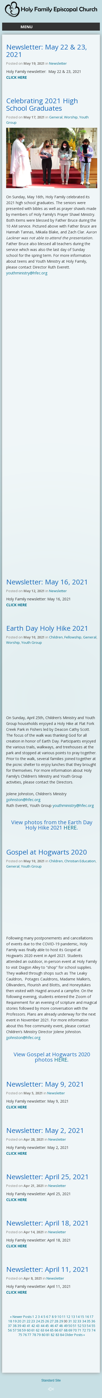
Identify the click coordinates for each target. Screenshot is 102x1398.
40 (24, 1325)
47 (56, 1325)
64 (47, 1330)
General (55, 117)
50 (70, 1325)
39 (19, 1325)
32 (75, 1321)
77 (29, 1335)
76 (25, 1335)
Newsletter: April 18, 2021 (47, 1223)
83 (57, 1335)
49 (66, 1325)
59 (24, 1330)
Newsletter (58, 63)
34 (84, 1321)
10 (59, 1316)
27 (52, 1321)
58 (19, 1330)
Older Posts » (75, 1335)
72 (84, 1330)
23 (33, 1321)
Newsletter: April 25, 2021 (47, 1176)
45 (47, 1325)
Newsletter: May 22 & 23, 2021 (46, 50)
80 (43, 1335)
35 (89, 1321)
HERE (70, 827)
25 (42, 1321)
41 (28, 1325)
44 (42, 1325)
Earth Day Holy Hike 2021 (47, 628)
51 (75, 1325)
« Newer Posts (21, 1316)
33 (79, 1321)
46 (52, 1325)
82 (52, 1335)
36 (93, 1321)
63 (42, 1330)
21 (24, 1321)
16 (87, 1316)
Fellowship (72, 637)
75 (20, 1335)
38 (15, 1325)
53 (84, 1325)
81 (48, 1335)
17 (91, 1316)
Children (56, 637)
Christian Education (80, 861)
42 (33, 1325)
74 (93, 1330)
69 (70, 1330)
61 (33, 1330)
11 (64, 1316)
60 (28, 1330)
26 (47, 1321)
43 (38, 1325)
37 (10, 1325)
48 (61, 1325)
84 (62, 1335)
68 (66, 1330)
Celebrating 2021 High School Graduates (42, 104)
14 (78, 1316)
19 (15, 1321)
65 (52, 1330)
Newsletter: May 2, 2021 (45, 1130)
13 (73, 1316)
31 (70, 1321)
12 (68, 1316)
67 (61, 1330)
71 (79, 1330)
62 (38, 1330)
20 (19, 1321)
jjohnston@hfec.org (23, 799)
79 (39, 1335)
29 (61, 1321)
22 (28, 1321)
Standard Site (51, 1380)
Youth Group (31, 642)
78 (34, 1335)
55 (93, 1325)
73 (89, 1330)
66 (56, 1330)
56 (10, 1330)
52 (79, 1325)
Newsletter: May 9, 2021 (45, 1084)
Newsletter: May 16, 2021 (47, 582)
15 (82, 1316)
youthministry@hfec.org (26, 272)
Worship (71, 117)
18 (10, 1321)
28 (56, 1321)
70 (75, 1330)
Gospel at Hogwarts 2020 (46, 852)
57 (15, 1330)
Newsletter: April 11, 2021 (47, 1269)
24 (38, 1321)
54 (89, 1325)
